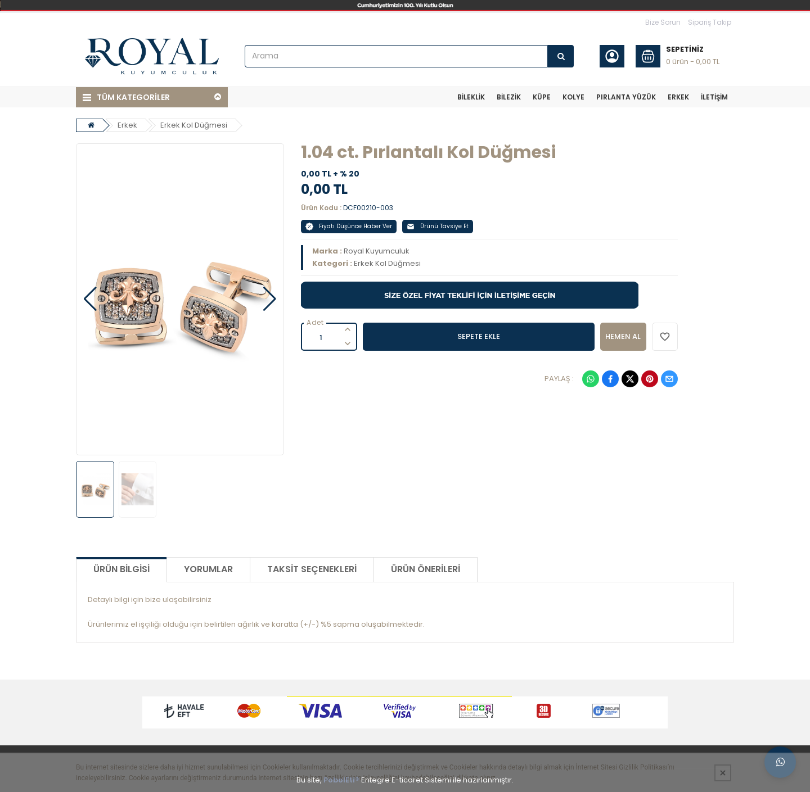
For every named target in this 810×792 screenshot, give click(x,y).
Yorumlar (208, 569)
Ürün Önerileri (425, 569)
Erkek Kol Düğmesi (193, 125)
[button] (90, 299)
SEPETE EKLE (478, 336)
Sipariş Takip (709, 22)
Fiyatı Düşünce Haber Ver (348, 226)
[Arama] (561, 56)
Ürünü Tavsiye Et (438, 226)
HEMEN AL (623, 336)
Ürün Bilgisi (121, 569)
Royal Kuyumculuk (377, 251)
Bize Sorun (663, 22)
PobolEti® (341, 780)
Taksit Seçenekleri (312, 569)
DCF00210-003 (368, 207)
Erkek (127, 125)
